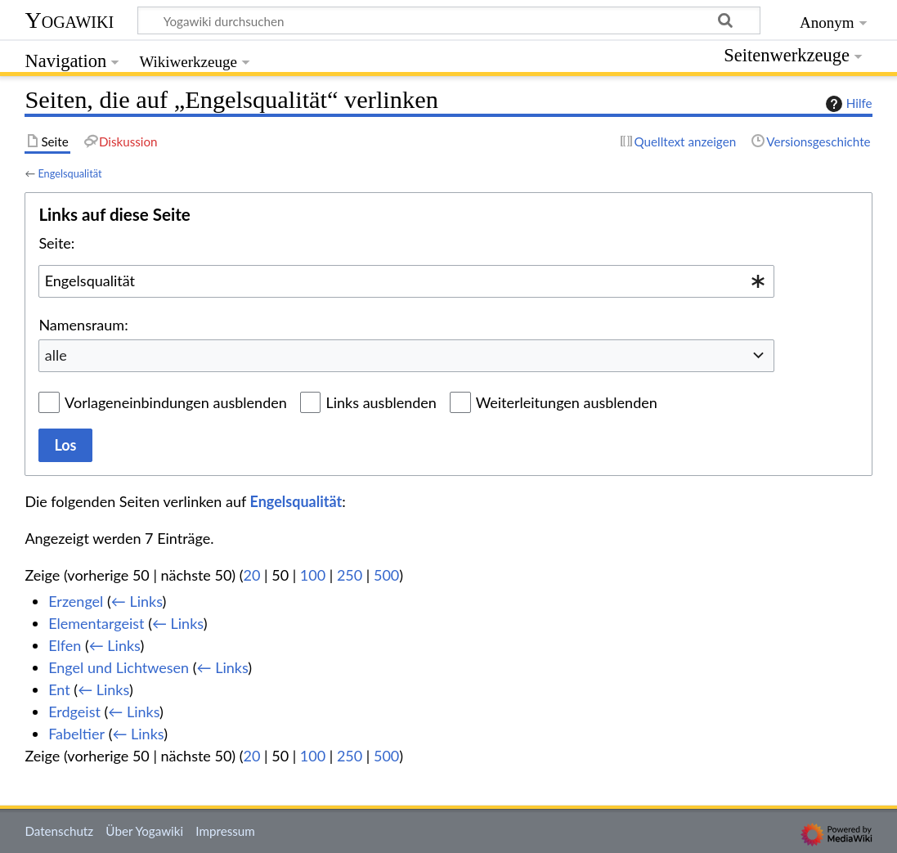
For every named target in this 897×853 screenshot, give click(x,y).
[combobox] (406, 281)
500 (386, 575)
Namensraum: (83, 325)
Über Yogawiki (144, 831)
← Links (137, 601)
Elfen (64, 645)
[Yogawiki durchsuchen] (449, 20)
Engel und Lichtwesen (118, 667)
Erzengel (75, 601)
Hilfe (847, 104)
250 (349, 575)
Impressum (225, 831)
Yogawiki (69, 20)
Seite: (56, 243)
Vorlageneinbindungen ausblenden (176, 402)
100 (312, 575)
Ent (59, 689)
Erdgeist (74, 712)
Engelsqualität (69, 173)
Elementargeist (96, 623)
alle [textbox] (56, 355)
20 (252, 575)
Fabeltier (76, 734)
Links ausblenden (380, 402)
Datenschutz (59, 831)
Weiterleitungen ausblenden (566, 402)
